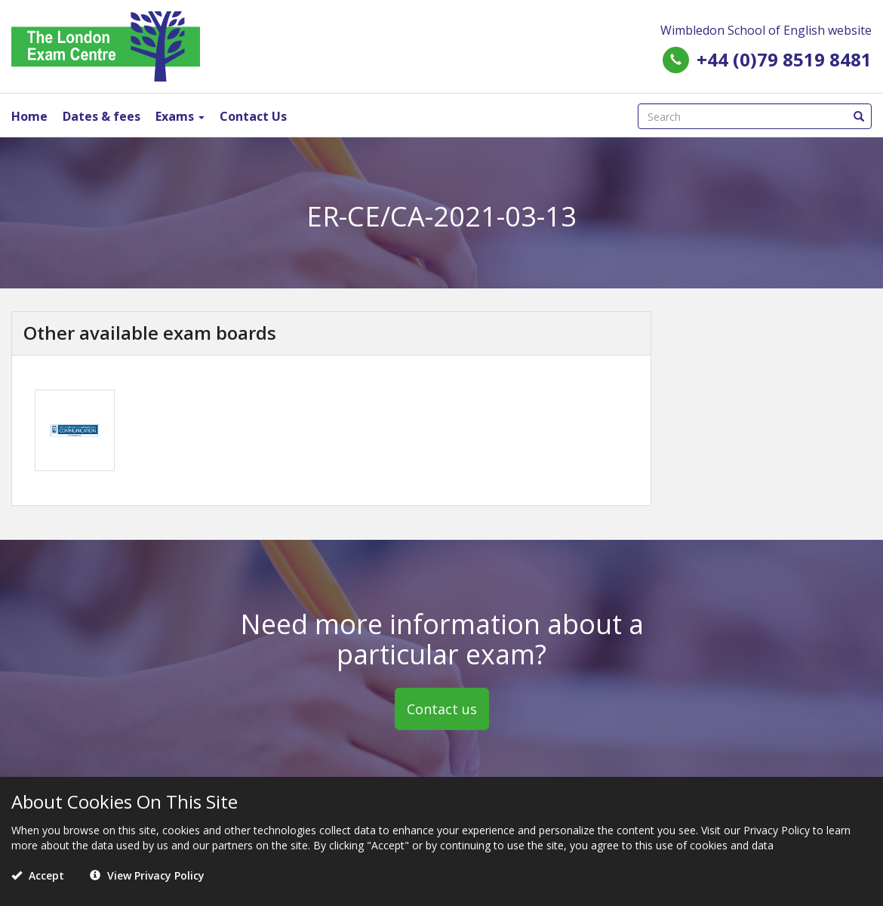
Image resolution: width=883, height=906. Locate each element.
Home (29, 116)
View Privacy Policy (147, 875)
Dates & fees (101, 116)
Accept (37, 875)
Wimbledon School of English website (766, 30)
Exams (180, 116)
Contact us (442, 709)
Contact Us (253, 116)
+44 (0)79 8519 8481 (784, 59)
